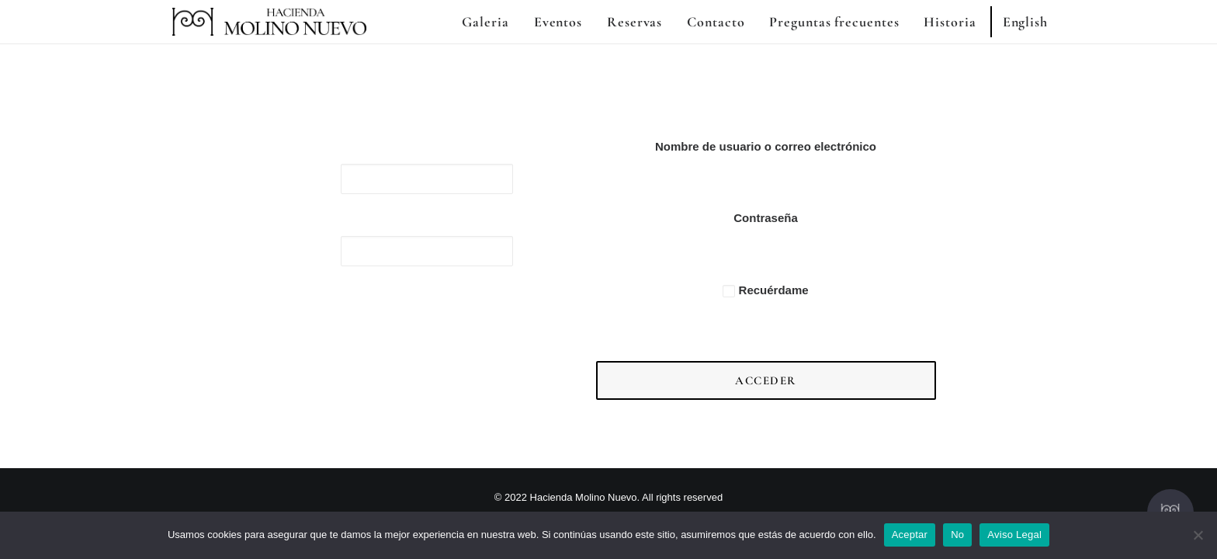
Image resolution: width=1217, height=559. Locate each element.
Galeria (485, 21)
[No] (1197, 535)
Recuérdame (765, 290)
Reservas (634, 21)
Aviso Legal (1014, 534)
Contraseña (765, 217)
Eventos (558, 21)
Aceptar (910, 534)
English (1025, 21)
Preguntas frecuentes (834, 21)
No (957, 534)
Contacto (715, 21)
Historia (950, 21)
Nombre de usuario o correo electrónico (765, 146)
